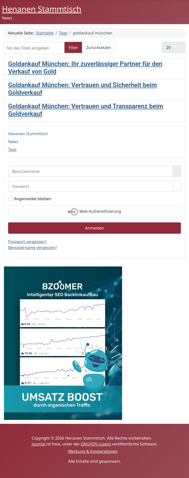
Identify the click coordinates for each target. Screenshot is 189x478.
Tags (12, 149)
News (13, 141)
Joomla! (39, 444)
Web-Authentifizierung (94, 212)
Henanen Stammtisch (28, 133)
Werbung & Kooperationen (93, 451)
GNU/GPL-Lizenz (96, 444)
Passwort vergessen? (27, 241)
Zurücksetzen (98, 47)
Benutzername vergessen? (32, 247)
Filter (73, 47)
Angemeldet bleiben (32, 198)
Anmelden (94, 228)
